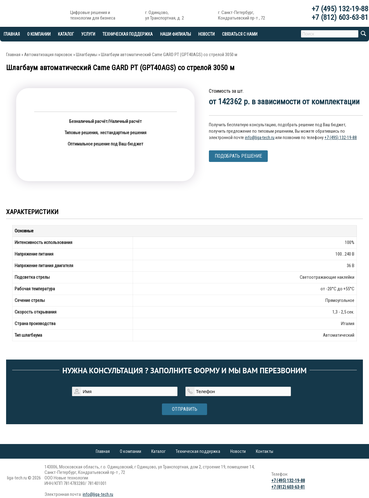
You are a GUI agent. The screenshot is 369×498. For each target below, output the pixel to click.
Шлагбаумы (86, 54)
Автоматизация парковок (48, 54)
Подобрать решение (238, 156)
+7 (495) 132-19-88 (340, 9)
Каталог (66, 34)
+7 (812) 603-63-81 (340, 17)
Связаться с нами (239, 34)
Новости (206, 34)
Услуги (88, 34)
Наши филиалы (175, 34)
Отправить (184, 409)
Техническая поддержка (127, 34)
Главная (13, 54)
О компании (39, 34)
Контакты (264, 451)
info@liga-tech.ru (259, 137)
